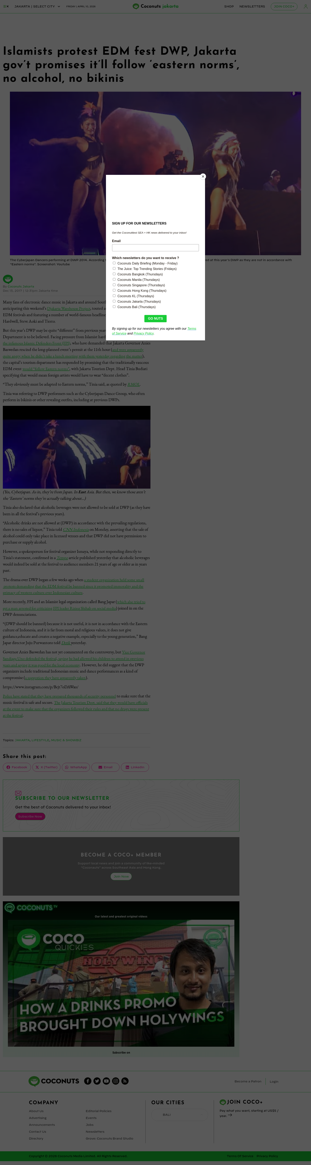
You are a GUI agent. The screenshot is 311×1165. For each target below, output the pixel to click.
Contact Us (37, 1136)
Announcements (42, 1129)
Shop (229, 6)
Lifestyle (41, 745)
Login (305, 6)
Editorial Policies (98, 1116)
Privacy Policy (267, 1160)
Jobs (89, 1129)
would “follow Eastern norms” (81, 368)
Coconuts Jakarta (21, 286)
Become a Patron (248, 1086)
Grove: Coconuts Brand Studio (109, 1142)
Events (91, 1122)
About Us (36, 1116)
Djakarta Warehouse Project (69, 308)
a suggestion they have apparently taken (56, 683)
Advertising (38, 1122)
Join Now (121, 881)
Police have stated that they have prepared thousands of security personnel (62, 701)
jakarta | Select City (37, 6)
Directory (36, 1142)
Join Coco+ (284, 6)
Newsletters (252, 6)
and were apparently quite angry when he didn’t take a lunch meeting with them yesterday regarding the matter (75, 355)
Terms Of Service (240, 1160)
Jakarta (23, 745)
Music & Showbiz (67, 745)
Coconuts (160, 7)
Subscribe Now (30, 821)
